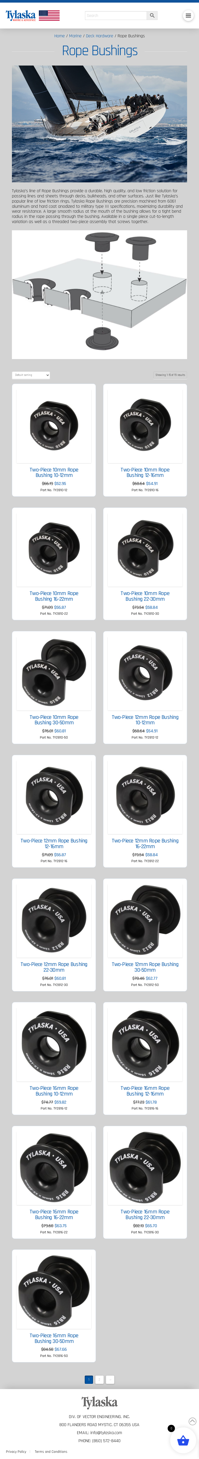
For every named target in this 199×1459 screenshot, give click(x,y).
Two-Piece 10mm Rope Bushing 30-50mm (54, 720)
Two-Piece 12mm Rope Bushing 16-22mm (145, 843)
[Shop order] (31, 375)
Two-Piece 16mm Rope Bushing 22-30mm (144, 1214)
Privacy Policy (16, 1451)
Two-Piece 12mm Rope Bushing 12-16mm (53, 843)
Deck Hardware (99, 36)
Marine (75, 36)
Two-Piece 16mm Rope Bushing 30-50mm (54, 1338)
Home (59, 36)
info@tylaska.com (106, 1433)
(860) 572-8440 (106, 1441)
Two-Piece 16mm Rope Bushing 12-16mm (144, 1091)
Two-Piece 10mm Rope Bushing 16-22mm (54, 596)
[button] (188, 15)
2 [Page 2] (99, 1380)
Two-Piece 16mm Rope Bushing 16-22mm (54, 1214)
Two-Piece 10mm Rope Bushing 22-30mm (144, 596)
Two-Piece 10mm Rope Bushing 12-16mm (144, 472)
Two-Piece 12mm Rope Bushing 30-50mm (145, 967)
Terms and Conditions (51, 1451)
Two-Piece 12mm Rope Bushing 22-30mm (53, 967)
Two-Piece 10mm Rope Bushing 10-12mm (54, 472)
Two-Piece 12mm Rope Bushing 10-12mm (145, 720)
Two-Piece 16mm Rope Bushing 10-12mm (54, 1091)
